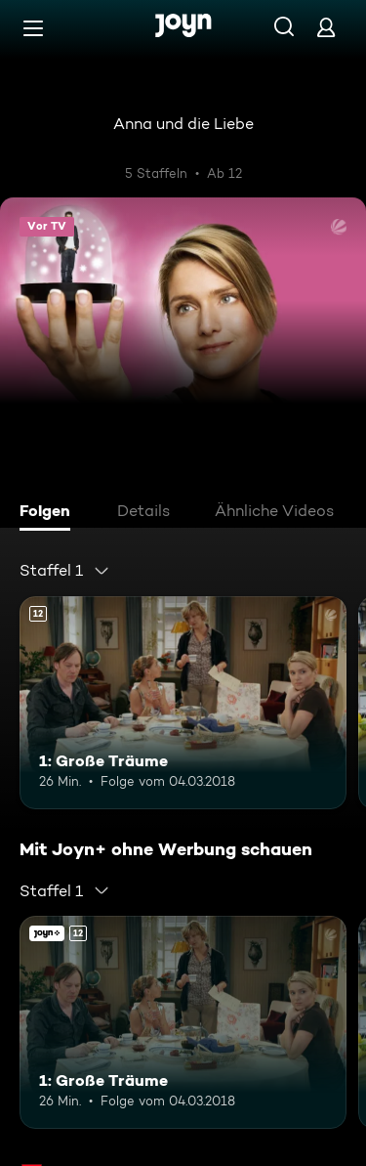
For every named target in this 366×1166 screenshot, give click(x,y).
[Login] (326, 27)
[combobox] (65, 570)
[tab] (50, 513)
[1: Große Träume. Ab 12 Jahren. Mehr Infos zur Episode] (183, 702)
